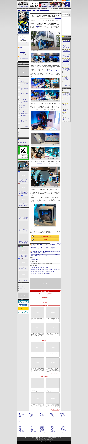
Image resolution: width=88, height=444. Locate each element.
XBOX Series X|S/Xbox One (23, 140)
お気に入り (59, 0)
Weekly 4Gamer (23, 79)
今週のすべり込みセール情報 (24, 94)
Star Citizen (39, 163)
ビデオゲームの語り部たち (24, 113)
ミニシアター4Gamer (23, 115)
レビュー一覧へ (55, 373)
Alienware (23, 39)
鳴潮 (63, 113)
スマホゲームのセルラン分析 (24, 91)
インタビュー (29, 10)
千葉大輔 (46, 273)
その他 (62, 432)
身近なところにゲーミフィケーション (24, 121)
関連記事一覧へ (59, 243)
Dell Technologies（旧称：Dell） (36, 269)
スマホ (37, 8)
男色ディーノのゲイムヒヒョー (24, 89)
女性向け (41, 8)
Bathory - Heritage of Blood (66, 119)
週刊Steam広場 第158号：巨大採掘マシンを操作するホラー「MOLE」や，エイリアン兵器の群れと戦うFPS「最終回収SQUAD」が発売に (37, 319)
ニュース (21, 48)
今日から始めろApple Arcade (24, 105)
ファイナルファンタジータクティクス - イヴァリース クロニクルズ (66, 94)
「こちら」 (49, 438)
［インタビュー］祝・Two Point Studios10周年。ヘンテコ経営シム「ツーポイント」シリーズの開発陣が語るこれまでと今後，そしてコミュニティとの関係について (23, 255)
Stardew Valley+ (65, 110)
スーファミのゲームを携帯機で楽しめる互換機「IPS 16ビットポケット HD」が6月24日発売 (66, 65)
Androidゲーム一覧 (43, 433)
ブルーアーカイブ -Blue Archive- (66, 101)
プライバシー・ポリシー (44, 441)
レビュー (19, 10)
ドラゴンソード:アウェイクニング (66, 105)
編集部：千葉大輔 (58, 18)
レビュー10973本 (20, 6)
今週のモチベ (22, 81)
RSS (18, 0)
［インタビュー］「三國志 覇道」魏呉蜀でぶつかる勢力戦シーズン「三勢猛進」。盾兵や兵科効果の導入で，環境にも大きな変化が (52, 405)
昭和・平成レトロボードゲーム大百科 (24, 109)
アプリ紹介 (42, 430)
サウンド (44, 271)
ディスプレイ (40, 273)
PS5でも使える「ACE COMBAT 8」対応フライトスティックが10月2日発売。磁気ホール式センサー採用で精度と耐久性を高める (66, 60)
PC (22, 8)
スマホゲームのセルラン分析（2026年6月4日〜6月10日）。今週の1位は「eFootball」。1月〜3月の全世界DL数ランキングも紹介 (66, 69)
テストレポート (24, 10)
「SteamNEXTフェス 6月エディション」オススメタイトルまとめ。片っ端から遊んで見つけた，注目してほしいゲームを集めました (23, 180)
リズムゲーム (63, 431)
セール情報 (42, 429)
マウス (49, 271)
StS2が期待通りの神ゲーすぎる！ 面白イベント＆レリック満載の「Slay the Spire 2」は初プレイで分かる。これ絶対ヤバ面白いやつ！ (23, 242)
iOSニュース (42, 426)
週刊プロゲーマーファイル (24, 83)
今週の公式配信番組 (23, 85)
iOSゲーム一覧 (42, 432)
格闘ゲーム (63, 428)
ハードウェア (50, 8)
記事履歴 (64, 0)
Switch (34, 8)
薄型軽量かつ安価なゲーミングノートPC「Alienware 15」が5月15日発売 (43, 247)
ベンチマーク (53, 431)
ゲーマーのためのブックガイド (24, 102)
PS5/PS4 (29, 8)
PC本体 (48, 267)
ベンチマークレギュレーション (44, 10)
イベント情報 (63, 427)
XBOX (25, 8)
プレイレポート (42, 415)
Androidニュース (42, 427)
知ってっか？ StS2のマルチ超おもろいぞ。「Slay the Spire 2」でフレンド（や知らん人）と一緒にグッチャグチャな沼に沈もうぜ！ (23, 230)
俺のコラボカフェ (23, 107)
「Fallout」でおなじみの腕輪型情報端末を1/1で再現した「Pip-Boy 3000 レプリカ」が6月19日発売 (66, 78)
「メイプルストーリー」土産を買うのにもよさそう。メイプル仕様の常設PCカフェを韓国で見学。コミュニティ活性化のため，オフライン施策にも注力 (23, 280)
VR (45, 8)
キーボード (53, 271)
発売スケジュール (22, 430)
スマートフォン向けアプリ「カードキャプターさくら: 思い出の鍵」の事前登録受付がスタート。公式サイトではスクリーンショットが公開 (66, 74)
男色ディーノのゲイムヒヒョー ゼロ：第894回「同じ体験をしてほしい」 (52, 334)
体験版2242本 (26, 6)
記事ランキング (21, 421)
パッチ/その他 (22, 54)
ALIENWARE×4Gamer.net (24, 58)
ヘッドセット (34, 273)
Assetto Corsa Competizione (50, 71)
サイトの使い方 (28, 0)
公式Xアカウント (22, 0)
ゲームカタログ (63, 433)
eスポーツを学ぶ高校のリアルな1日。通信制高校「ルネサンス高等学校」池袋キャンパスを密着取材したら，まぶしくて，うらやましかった (23, 204)
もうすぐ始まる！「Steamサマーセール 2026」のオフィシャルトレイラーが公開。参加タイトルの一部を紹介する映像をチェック (66, 46)
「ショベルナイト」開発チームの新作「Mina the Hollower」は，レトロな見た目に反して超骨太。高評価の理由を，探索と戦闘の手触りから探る (52, 354)
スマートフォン (42, 425)
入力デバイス (39, 271)
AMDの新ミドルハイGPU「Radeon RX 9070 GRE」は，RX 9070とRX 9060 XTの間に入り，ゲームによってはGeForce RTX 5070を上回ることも (52, 370)
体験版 (20, 416)
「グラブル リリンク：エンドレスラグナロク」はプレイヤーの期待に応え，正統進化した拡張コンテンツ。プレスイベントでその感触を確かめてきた (23, 268)
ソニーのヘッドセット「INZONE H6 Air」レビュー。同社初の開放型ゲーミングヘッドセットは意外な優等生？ (37, 354)
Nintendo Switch (22, 143)
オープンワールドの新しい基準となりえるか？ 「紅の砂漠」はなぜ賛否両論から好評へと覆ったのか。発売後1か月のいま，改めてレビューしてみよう (23, 218)
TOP (19, 8)
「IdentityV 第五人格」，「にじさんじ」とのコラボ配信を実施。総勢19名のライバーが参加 (66, 51)
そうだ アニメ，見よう (24, 99)
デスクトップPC (46, 269)
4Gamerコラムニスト (23, 111)
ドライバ (38, 10)
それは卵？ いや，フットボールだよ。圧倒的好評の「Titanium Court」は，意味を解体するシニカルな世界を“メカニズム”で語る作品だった (37, 370)
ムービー (34, 10)
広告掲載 (50, 441)
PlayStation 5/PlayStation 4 (23, 142)
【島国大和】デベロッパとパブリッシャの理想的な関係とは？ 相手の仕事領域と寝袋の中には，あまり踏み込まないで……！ (23, 192)
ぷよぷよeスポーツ (38, 71)
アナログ (58, 8)
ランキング (68, 0)
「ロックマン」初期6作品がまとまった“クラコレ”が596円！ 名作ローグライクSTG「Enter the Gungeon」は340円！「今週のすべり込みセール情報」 (52, 319)
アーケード (62, 425)
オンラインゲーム (22, 414)
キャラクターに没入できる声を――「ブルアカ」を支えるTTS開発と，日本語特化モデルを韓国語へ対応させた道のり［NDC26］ (66, 83)
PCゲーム (21, 139)
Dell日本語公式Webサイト (46, 239)
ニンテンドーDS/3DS (32, 425)
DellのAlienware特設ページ (46, 236)
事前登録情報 (42, 428)
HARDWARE (43, 267)
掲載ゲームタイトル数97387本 (23, 5)
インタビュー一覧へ (55, 409)
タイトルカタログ (22, 431)
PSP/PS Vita (62, 413)
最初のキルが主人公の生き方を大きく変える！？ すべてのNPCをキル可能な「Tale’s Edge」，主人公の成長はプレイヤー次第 (66, 42)
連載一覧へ (26, 126)
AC (54, 8)
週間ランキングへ (68, 85)
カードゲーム (63, 429)
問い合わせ (33, 0)
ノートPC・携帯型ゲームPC (55, 269)
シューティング (63, 430)
